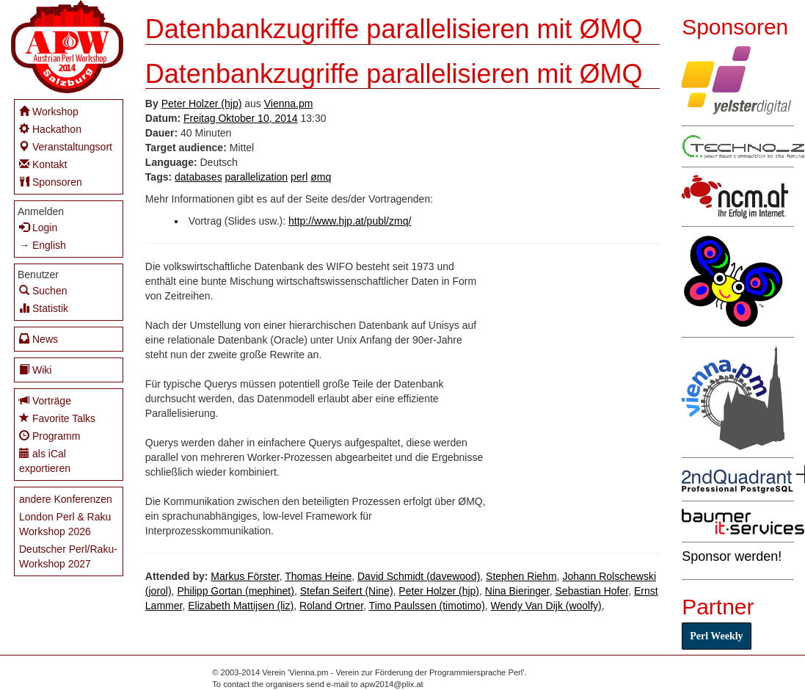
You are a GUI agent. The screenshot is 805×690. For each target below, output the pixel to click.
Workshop (49, 111)
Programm (49, 435)
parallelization (256, 177)
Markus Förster (245, 576)
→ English (42, 245)
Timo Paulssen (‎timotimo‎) (427, 605)
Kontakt (43, 164)
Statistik (43, 308)
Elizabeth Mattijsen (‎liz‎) (241, 605)
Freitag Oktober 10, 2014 (240, 118)
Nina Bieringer (517, 591)
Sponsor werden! (732, 556)
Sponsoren (50, 181)
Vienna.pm (288, 103)
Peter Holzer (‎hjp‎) (201, 103)
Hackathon (50, 129)
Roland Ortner (331, 605)
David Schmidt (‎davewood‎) (418, 576)
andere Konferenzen (65, 499)
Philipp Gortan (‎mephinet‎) (235, 591)
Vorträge (45, 400)
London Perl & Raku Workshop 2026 (65, 524)
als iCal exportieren (44, 460)
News (38, 339)
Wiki (35, 369)
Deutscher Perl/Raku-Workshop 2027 (68, 556)
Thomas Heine (318, 576)
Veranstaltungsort (65, 146)
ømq (320, 177)
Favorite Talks (57, 418)
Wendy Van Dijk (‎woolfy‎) (546, 605)
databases (198, 177)
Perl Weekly (716, 636)
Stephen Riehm (521, 576)
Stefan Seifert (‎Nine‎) (346, 591)
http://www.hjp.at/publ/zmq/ (349, 221)
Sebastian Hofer (592, 591)
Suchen (43, 290)
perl (299, 177)
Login (38, 227)
